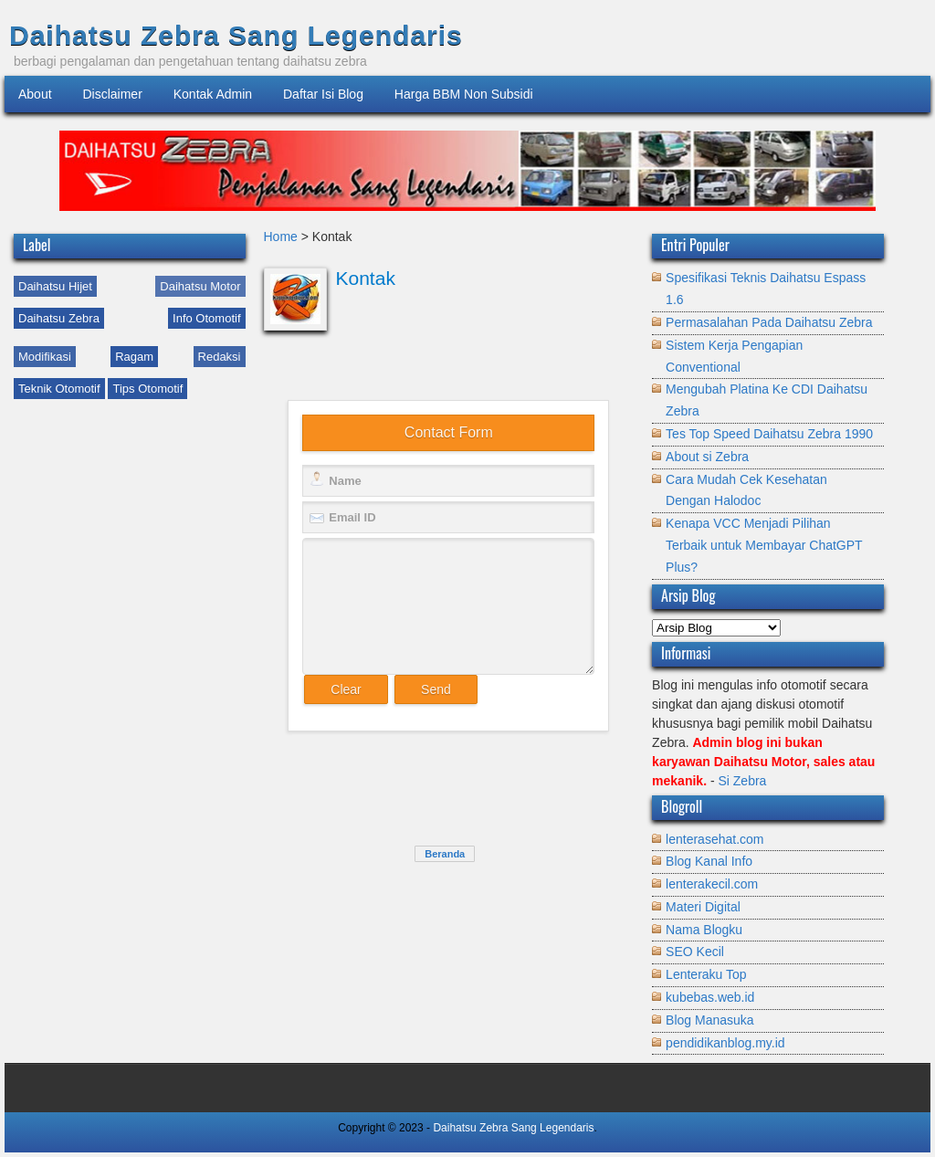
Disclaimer (112, 94)
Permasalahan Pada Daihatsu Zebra (769, 322)
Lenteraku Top (706, 974)
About (35, 94)
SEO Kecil (695, 951)
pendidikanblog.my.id (725, 1043)
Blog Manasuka (710, 1020)
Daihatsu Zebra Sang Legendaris (236, 35)
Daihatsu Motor (200, 286)
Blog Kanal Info (709, 861)
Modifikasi (44, 356)
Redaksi (219, 356)
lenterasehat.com (714, 839)
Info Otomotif (206, 318)
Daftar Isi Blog (323, 94)
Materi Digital (703, 906)
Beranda (445, 853)
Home (282, 236)
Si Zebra (742, 780)
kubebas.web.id (710, 997)
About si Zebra (707, 456)
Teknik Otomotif (59, 388)
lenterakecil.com (712, 884)
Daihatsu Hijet (55, 286)
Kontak (365, 278)
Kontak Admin (212, 94)
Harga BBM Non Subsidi (463, 94)
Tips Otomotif (147, 388)
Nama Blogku (704, 929)
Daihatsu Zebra (59, 318)
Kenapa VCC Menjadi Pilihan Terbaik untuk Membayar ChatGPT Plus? (764, 545)
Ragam (134, 356)
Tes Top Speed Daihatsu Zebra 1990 (769, 433)
